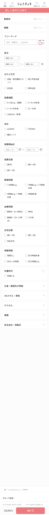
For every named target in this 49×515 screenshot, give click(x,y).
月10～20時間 (13, 261)
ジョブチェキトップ (14, 490)
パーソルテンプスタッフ (34, 504)
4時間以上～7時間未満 (14, 195)
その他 (31, 217)
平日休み (31, 129)
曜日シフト (11, 134)
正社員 (10, 88)
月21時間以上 (33, 261)
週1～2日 (11, 170)
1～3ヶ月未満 (12, 108)
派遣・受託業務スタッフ (15, 81)
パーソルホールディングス (12, 504)
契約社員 (31, 88)
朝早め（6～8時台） (15, 211)
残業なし (11, 255)
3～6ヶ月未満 (33, 102)
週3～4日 (32, 164)
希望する (11, 276)
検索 (30, 510)
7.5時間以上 (12, 184)
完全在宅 (11, 241)
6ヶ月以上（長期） (15, 102)
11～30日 (32, 108)
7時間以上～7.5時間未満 (36, 186)
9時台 (30, 211)
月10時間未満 (33, 255)
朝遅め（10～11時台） (14, 219)
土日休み (11, 129)
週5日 (9, 164)
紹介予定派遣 (33, 79)
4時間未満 (32, 194)
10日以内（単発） (14, 114)
